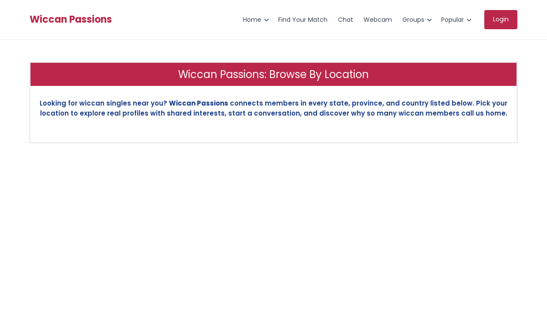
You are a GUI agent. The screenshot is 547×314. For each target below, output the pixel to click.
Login (501, 19)
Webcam (378, 19)
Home (252, 19)
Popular (452, 19)
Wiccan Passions (71, 19)
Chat (345, 19)
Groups (413, 19)
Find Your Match (303, 19)
